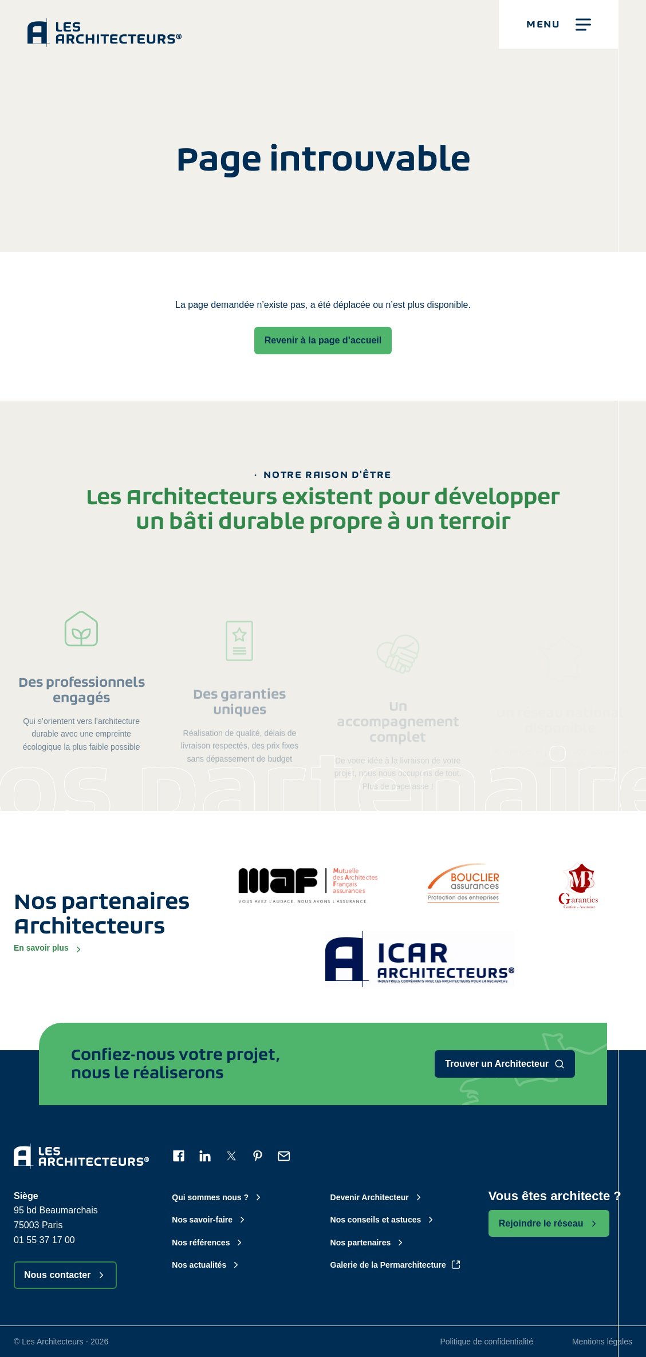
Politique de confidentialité (486, 1341)
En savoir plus (49, 948)
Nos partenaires (368, 1242)
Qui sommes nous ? (217, 1197)
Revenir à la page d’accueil (323, 340)
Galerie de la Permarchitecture (395, 1264)
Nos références (208, 1242)
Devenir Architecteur (377, 1197)
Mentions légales (602, 1341)
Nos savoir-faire (209, 1219)
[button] (559, 24)
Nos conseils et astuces (383, 1219)
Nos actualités (206, 1264)
